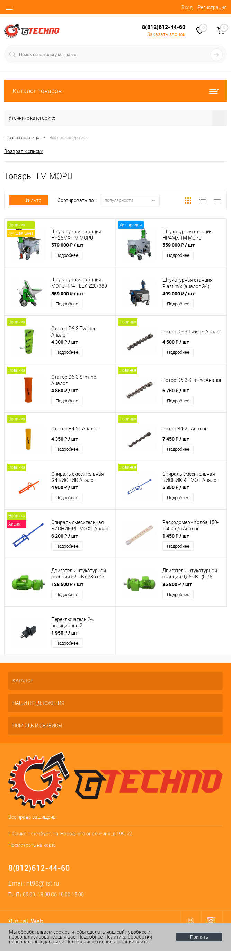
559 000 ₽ (178, 245)
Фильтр (28, 200)
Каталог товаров (115, 91)
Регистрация (212, 7)
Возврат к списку (23, 151)
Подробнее (67, 255)
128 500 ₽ (67, 584)
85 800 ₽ (177, 584)
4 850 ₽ (64, 390)
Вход (187, 7)
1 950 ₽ (64, 632)
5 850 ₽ (175, 487)
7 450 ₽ (175, 439)
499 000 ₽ (178, 293)
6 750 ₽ (175, 390)
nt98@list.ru (42, 883)
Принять (199, 937)
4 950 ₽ (64, 487)
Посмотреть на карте (32, 845)
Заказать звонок (166, 34)
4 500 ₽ (175, 342)
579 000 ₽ (67, 245)
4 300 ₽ (64, 342)
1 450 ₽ (175, 535)
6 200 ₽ (64, 535)
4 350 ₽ (64, 439)
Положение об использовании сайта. (107, 941)
